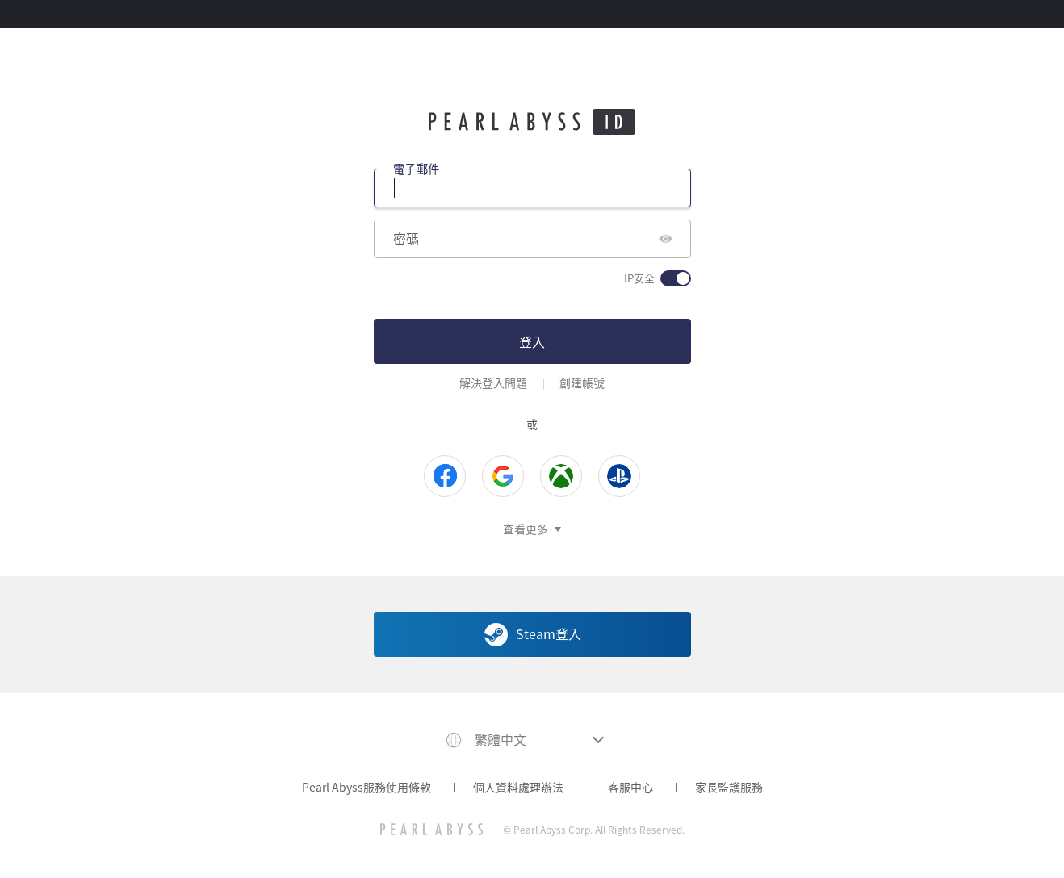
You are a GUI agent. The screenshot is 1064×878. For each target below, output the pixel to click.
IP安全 (639, 278)
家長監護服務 (729, 787)
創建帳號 (582, 383)
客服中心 (630, 787)
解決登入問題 (493, 383)
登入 (532, 341)
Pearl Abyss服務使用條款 (366, 787)
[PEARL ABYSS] (431, 829)
